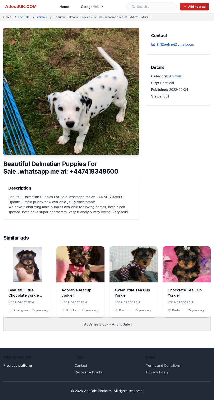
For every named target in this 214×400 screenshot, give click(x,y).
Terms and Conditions (163, 365)
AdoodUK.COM (21, 6)
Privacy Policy (157, 372)
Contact (81, 365)
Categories (92, 7)
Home (64, 7)
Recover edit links (89, 372)
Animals (42, 17)
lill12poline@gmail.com (175, 44)
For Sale (24, 17)
